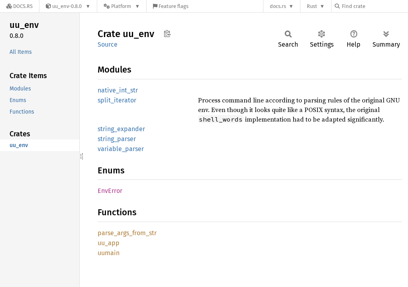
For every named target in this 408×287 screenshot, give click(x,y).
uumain (109, 253)
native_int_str (118, 90)
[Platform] (121, 6)
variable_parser (121, 149)
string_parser (117, 139)
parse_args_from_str (127, 233)
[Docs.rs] (19, 6)
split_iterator (117, 100)
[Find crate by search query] (374, 6)
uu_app (109, 243)
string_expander (121, 129)
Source (108, 44)
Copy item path (167, 33)
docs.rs (278, 6)
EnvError (110, 191)
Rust (312, 6)
